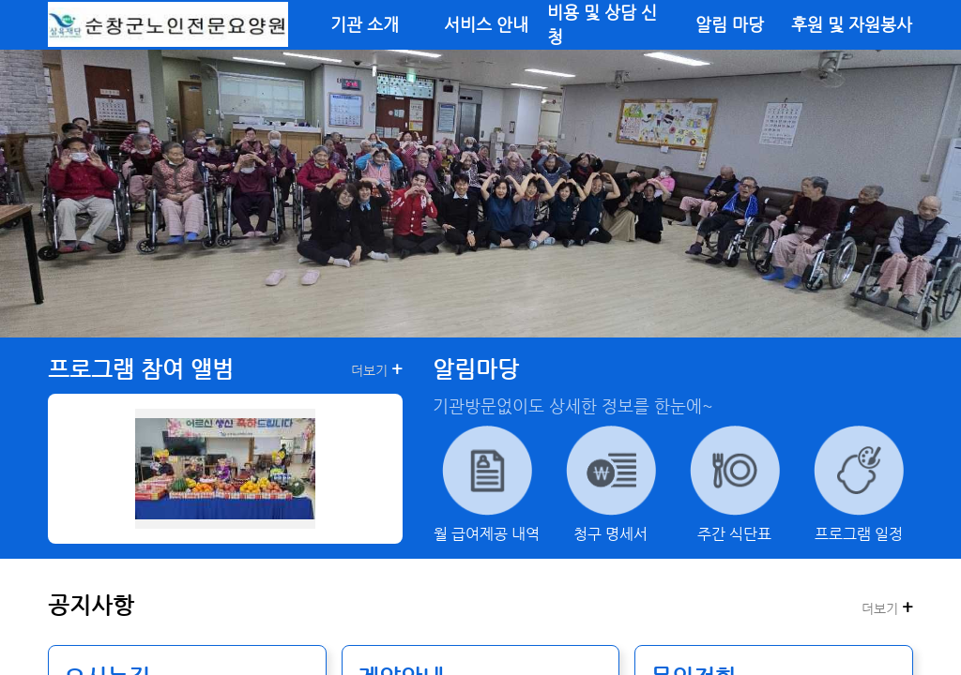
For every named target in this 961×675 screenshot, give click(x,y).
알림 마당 (729, 24)
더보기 (377, 369)
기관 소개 (364, 24)
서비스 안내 (486, 24)
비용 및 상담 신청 (602, 24)
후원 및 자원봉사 (851, 24)
